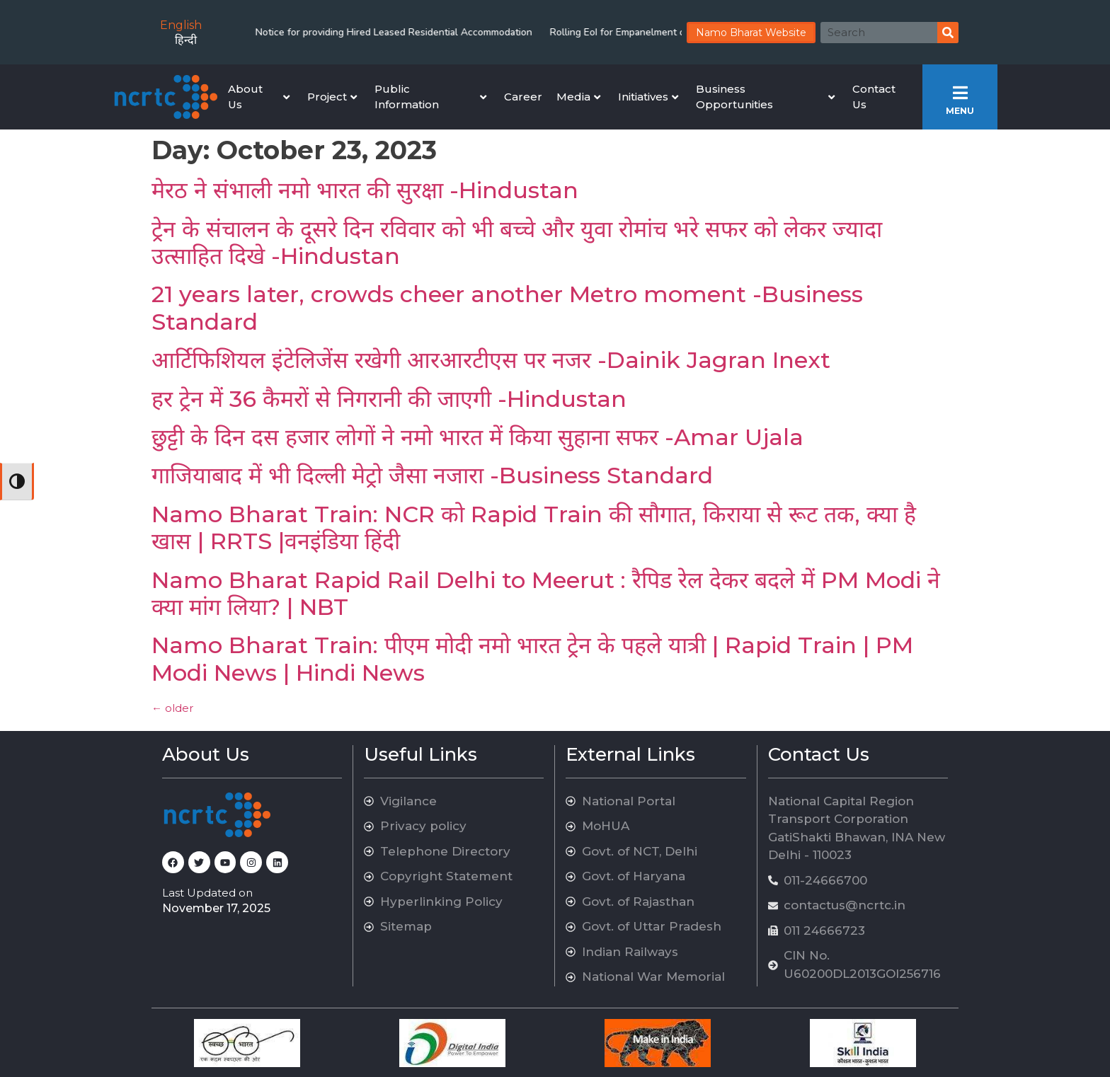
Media (578, 96)
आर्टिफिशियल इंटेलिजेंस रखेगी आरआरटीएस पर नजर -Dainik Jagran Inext (490, 360)
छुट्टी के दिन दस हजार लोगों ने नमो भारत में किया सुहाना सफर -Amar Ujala (477, 437)
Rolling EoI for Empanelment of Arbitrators (575, 32)
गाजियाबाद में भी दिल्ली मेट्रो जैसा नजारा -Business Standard (432, 475)
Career (523, 96)
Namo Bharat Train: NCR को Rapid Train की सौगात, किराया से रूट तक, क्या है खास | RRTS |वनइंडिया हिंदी (533, 527)
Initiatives (648, 96)
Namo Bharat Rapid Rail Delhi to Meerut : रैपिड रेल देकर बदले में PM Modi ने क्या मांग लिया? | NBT (545, 593)
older (172, 708)
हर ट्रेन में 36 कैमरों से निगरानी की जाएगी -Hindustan (388, 399)
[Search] (948, 32)
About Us (259, 97)
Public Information (430, 97)
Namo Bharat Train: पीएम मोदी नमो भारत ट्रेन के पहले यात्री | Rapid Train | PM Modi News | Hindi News (532, 658)
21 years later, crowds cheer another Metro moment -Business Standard (507, 307)
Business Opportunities (765, 97)
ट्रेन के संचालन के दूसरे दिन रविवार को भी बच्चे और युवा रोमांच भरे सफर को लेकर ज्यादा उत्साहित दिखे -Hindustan (516, 242)
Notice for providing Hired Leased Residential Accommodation (323, 32)
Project (332, 96)
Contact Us (874, 97)
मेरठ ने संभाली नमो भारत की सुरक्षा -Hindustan (364, 190)
